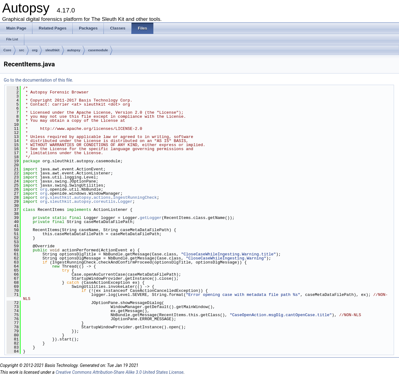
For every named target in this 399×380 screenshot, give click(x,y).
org (35, 50)
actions (102, 197)
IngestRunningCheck (135, 197)
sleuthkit (52, 50)
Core (7, 50)
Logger (125, 201)
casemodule (98, 50)
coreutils (104, 201)
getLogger (150, 218)
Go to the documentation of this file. (38, 80)
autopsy (73, 50)
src (21, 50)
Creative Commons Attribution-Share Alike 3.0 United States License (119, 372)
